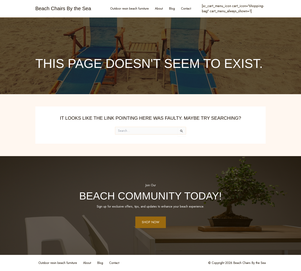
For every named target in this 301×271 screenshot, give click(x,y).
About (159, 8)
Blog (172, 8)
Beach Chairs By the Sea (63, 8)
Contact (186, 8)
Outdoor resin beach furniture (129, 8)
